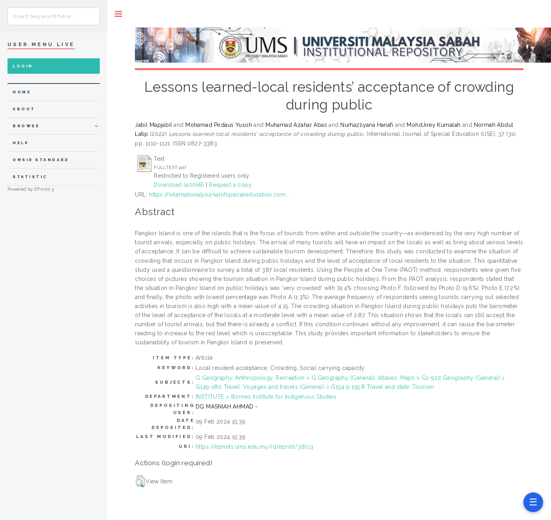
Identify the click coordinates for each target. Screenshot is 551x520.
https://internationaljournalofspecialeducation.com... (219, 194)
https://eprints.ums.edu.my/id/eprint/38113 (255, 447)
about (24, 109)
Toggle (118, 14)
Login (23, 66)
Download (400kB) (179, 185)
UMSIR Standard (41, 160)
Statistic (30, 177)
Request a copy (230, 185)
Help (21, 143)
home (22, 92)
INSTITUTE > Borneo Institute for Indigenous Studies (266, 397)
